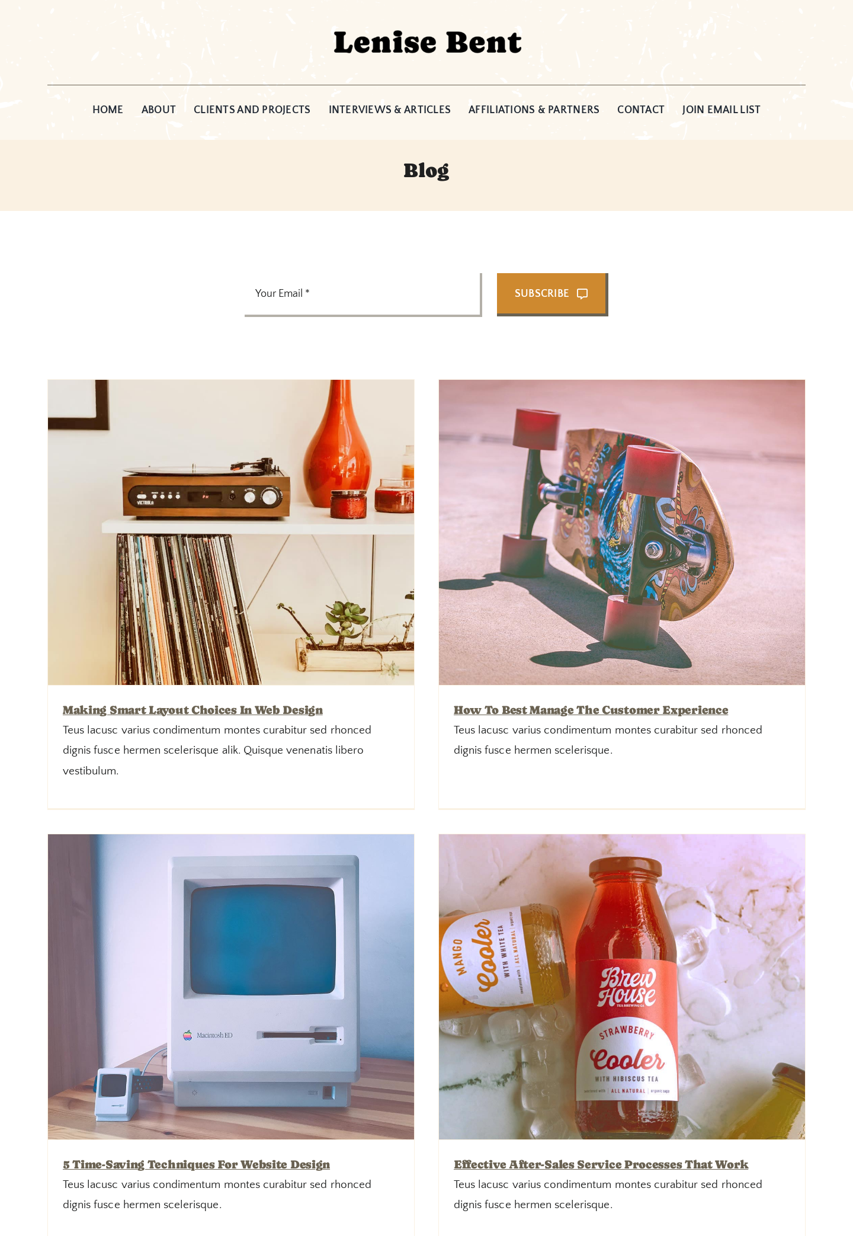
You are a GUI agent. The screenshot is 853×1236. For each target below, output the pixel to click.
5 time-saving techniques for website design (500, 810)
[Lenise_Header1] (426, 20)
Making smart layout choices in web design (193, 710)
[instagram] (439, 1194)
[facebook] (413, 1194)
